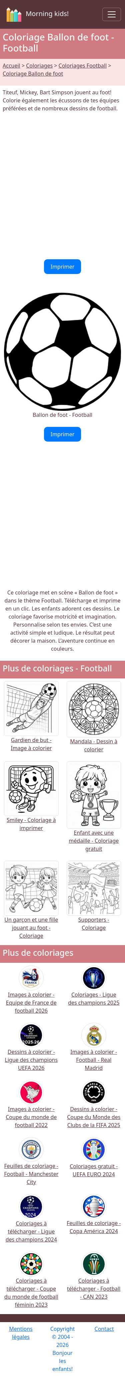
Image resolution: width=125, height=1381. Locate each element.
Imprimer (63, 266)
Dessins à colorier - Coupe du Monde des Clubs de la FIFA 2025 (93, 1108)
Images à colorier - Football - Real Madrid (93, 1051)
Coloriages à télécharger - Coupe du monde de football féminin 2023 (31, 1284)
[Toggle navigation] (111, 14)
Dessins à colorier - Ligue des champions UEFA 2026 (31, 1051)
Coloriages (39, 65)
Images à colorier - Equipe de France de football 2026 (31, 994)
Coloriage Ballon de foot (33, 73)
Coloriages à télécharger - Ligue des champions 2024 (31, 1222)
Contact (104, 1328)
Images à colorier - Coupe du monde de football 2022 (31, 1108)
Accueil (11, 65)
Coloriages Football (83, 65)
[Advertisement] (62, 186)
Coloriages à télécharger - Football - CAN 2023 (93, 1280)
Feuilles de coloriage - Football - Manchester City (31, 1165)
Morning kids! (36, 14)
